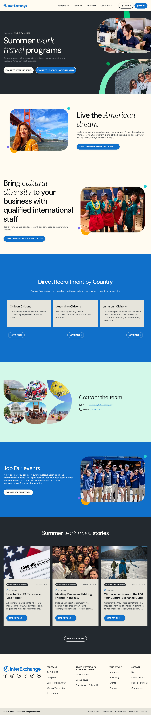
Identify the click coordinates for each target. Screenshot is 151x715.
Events (112, 682)
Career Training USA (56, 682)
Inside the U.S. (138, 677)
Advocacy (114, 677)
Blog (133, 672)
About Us (114, 672)
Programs (8, 33)
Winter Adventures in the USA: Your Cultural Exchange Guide (124, 596)
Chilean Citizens (20, 306)
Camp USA (52, 677)
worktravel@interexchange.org (101, 405)
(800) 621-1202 (96, 409)
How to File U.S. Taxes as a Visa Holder (23, 596)
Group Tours (82, 679)
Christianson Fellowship (87, 685)
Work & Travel (83, 674)
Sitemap (144, 711)
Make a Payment (139, 682)
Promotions (52, 693)
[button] (62, 5)
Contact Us (137, 688)
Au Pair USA (52, 672)
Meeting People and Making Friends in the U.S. (73, 596)
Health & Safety (94, 711)
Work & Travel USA (56, 688)
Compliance (107, 711)
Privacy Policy (120, 711)
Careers (113, 688)
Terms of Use (133, 711)
